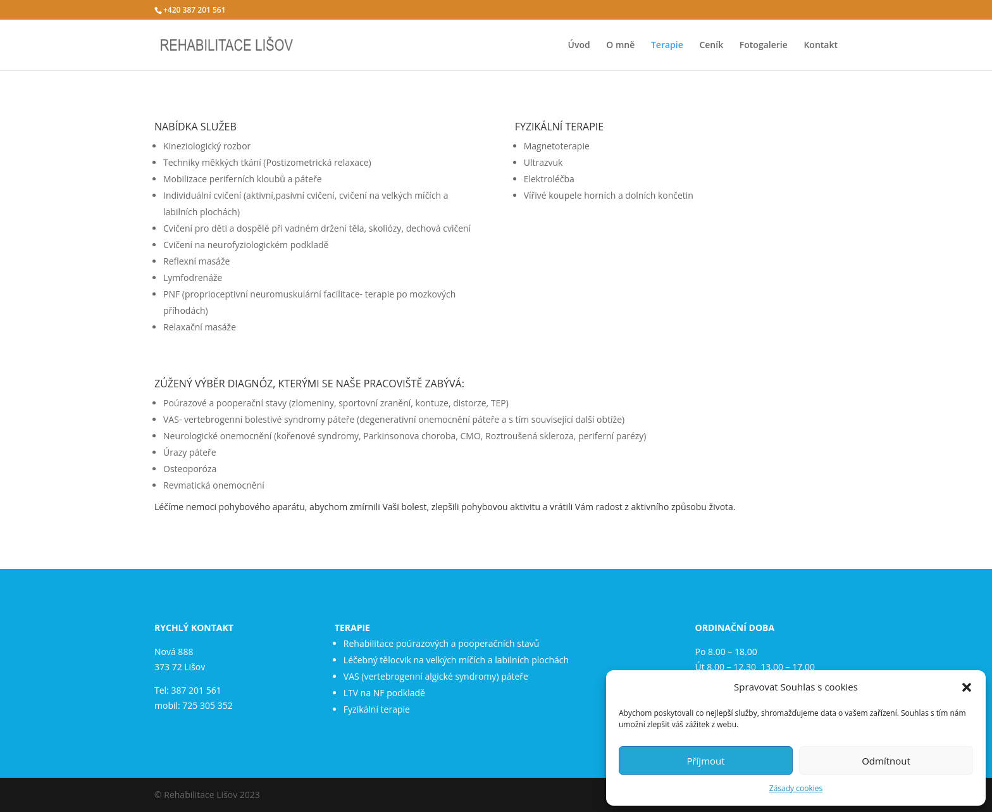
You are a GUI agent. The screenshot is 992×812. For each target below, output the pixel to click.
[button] (966, 687)
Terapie (667, 46)
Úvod (579, 46)
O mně (620, 46)
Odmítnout (886, 760)
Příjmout (705, 760)
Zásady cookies (795, 788)
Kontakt (820, 46)
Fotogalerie (764, 46)
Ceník (711, 46)
